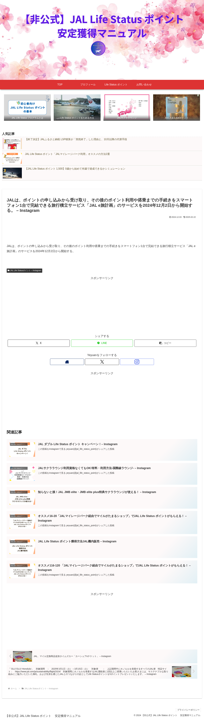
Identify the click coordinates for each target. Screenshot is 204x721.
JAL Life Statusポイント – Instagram (24, 271)
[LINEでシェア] (102, 343)
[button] (165, 343)
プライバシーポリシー (188, 711)
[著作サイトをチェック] (94, 362)
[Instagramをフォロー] (109, 362)
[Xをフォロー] (102, 362)
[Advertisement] (102, 228)
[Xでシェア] (39, 343)
